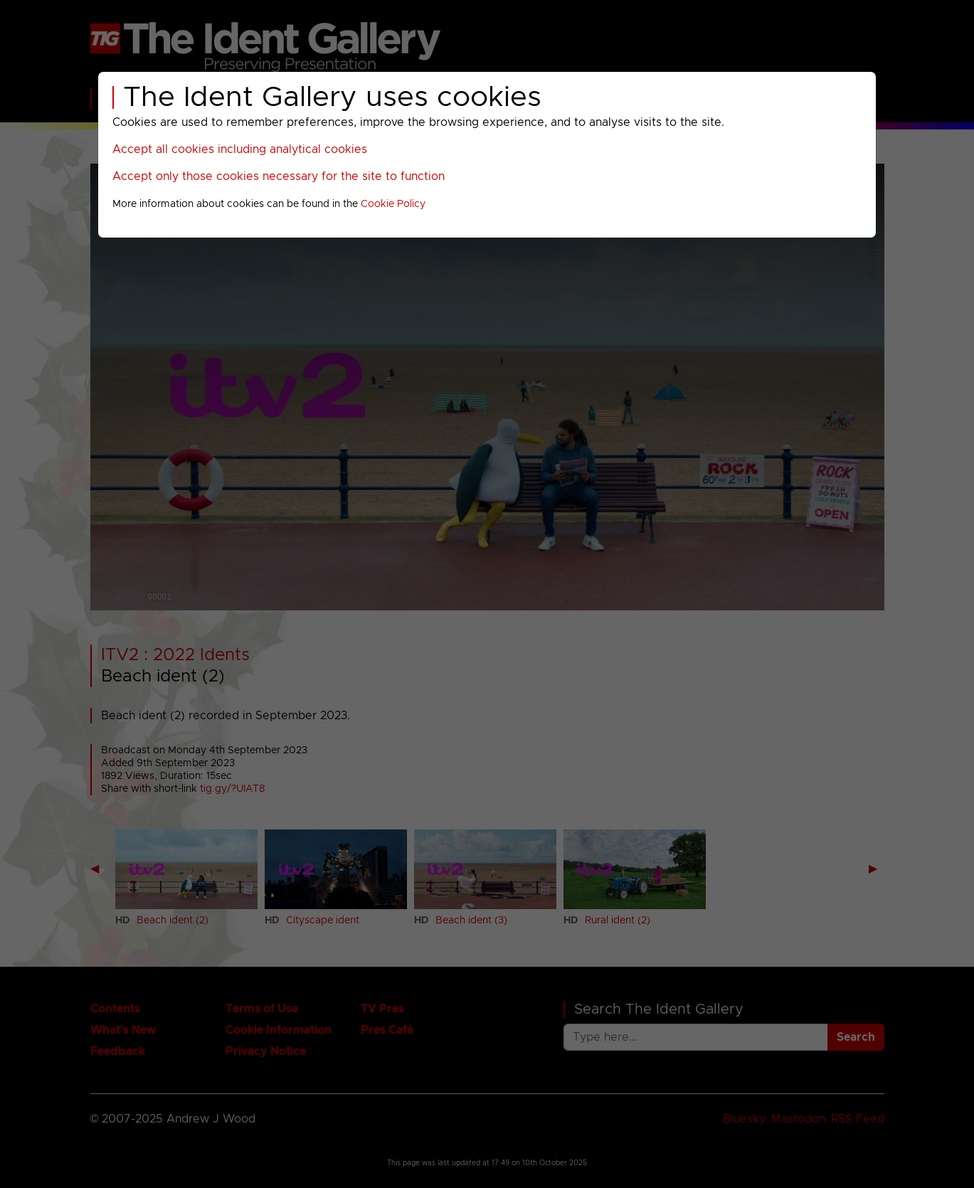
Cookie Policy (393, 204)
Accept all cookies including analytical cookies (239, 149)
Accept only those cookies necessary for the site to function (278, 176)
